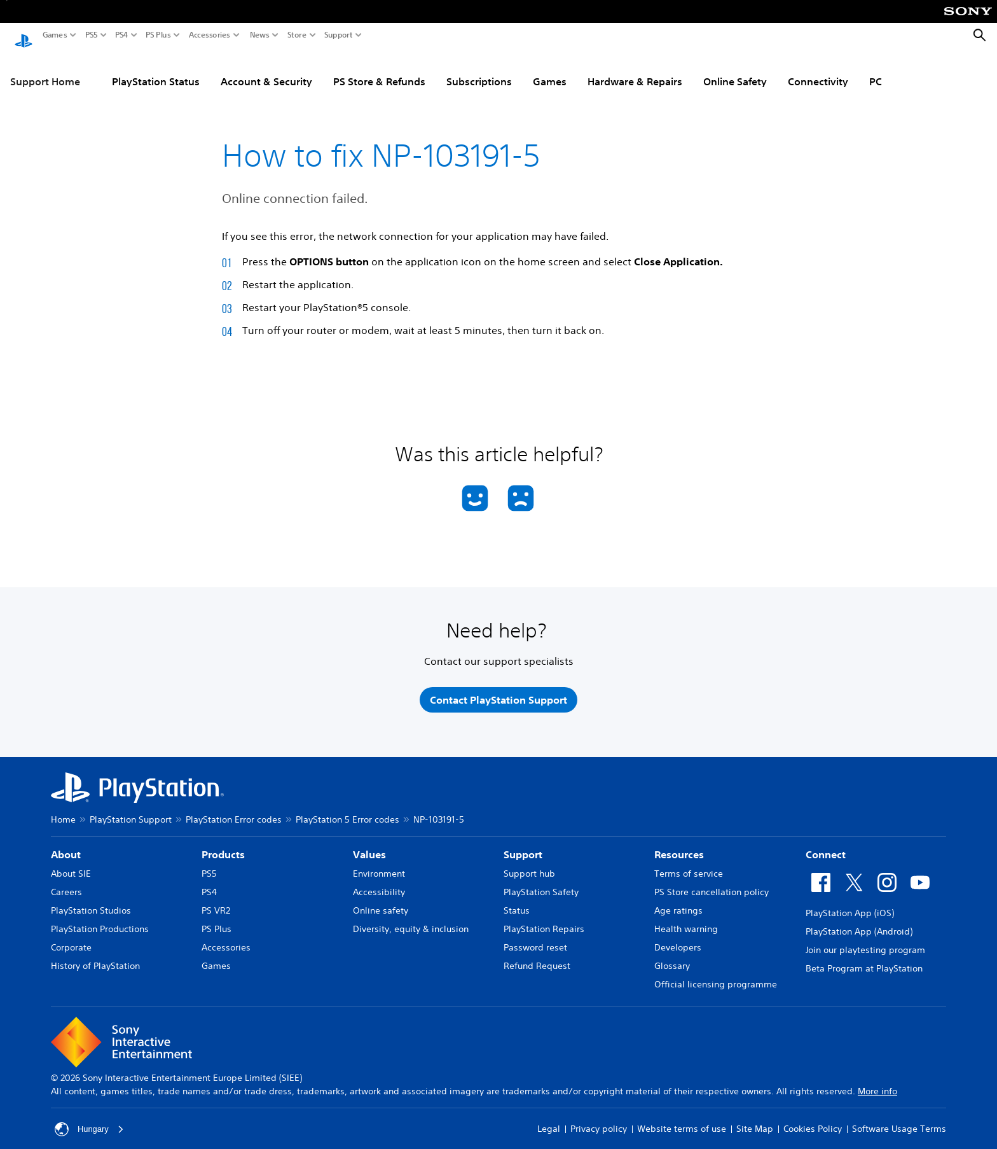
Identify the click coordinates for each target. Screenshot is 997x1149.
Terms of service (688, 864)
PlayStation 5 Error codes (347, 810)
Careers (66, 883)
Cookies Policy (812, 1120)
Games (55, 35)
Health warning (686, 920)
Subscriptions (479, 69)
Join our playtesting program (865, 941)
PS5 (91, 35)
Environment (379, 864)
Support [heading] (523, 845)
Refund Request (537, 957)
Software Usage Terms (899, 1120)
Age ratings (678, 901)
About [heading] (66, 845)
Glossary (672, 957)
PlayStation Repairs (544, 920)
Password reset (535, 938)
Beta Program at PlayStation (864, 959)
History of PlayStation (95, 957)
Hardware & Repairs (635, 69)
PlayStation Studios (91, 901)
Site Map (754, 1120)
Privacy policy (598, 1120)
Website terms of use (681, 1120)
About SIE (71, 864)
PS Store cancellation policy (711, 883)
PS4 (121, 35)
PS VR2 (216, 901)
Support (338, 35)
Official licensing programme (715, 975)
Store (296, 35)
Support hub (529, 864)
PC (875, 69)
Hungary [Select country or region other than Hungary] (90, 1120)
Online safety (380, 901)
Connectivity (818, 69)
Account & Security (266, 69)
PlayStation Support (131, 810)
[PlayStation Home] (23, 36)
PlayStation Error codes (234, 810)
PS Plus (158, 35)
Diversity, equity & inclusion (411, 920)
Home (63, 810)
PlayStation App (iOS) (850, 904)
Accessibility (379, 883)
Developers (677, 938)
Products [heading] (223, 845)
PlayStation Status (156, 69)
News (260, 35)
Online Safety (735, 69)
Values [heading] (369, 845)
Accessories (209, 35)
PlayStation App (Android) (859, 922)
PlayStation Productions (100, 920)
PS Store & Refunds (379, 69)
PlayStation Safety (541, 883)
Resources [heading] (679, 845)
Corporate (71, 938)
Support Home (45, 69)
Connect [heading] (826, 845)
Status (517, 901)
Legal (548, 1120)
